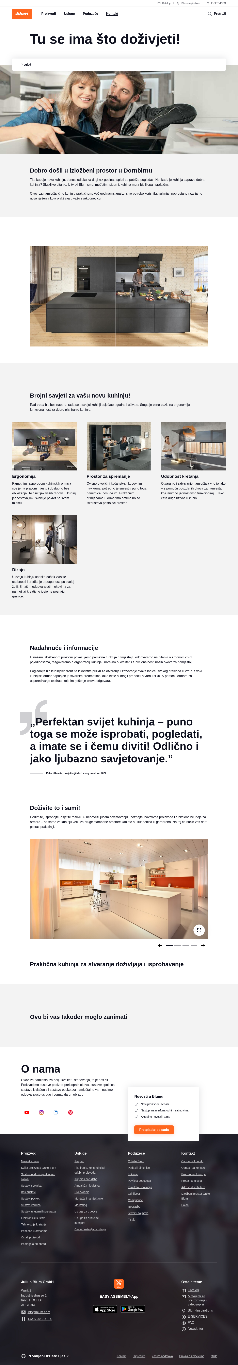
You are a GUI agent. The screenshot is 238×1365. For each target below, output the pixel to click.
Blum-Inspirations (188, 3)
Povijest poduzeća (139, 1180)
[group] (26, 64)
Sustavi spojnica (31, 1185)
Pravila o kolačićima (191, 1356)
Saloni (185, 1205)
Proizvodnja (82, 1192)
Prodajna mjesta (191, 1180)
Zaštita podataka (162, 1356)
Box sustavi (28, 1192)
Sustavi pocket (30, 1198)
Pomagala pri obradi (33, 1244)
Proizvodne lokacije (193, 1174)
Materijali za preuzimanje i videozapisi (197, 1300)
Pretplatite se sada (154, 1129)
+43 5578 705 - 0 (40, 1319)
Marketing (81, 1205)
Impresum (139, 1356)
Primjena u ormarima (34, 1231)
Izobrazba (134, 1206)
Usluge (81, 1153)
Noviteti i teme (30, 1161)
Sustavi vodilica (31, 1205)
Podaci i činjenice (139, 1167)
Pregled (79, 1161)
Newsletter (195, 1328)
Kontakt (188, 1153)
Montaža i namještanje (89, 1198)
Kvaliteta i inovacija (140, 1187)
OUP (214, 1356)
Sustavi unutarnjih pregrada (38, 1211)
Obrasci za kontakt (193, 1167)
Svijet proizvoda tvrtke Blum (38, 1167)
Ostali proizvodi (31, 1237)
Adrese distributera (193, 1187)
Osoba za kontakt (192, 1161)
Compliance (135, 1200)
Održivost (134, 1193)
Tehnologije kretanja (33, 1224)
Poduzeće (136, 1153)
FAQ (191, 1322)
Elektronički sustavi (33, 1218)
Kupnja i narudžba (86, 1179)
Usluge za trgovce (86, 1211)
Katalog (164, 3)
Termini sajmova (138, 1213)
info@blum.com (39, 1312)
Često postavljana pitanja (90, 1229)
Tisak (131, 1219)
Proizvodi (29, 1153)
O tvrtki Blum (136, 1161)
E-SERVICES (216, 3)
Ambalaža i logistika (87, 1185)
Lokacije (133, 1174)
